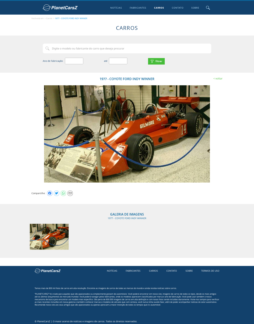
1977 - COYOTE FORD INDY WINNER (71, 18)
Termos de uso (210, 269)
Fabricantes (137, 7)
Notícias (115, 7)
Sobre (194, 7)
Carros (158, 7)
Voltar (219, 77)
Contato (177, 7)
